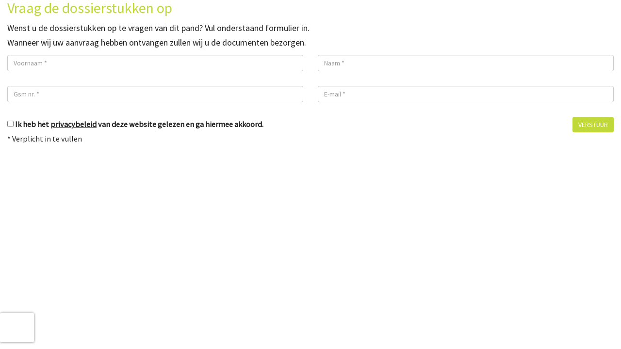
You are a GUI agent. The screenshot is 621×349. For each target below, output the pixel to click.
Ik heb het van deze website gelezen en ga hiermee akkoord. (139, 124)
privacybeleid (73, 124)
